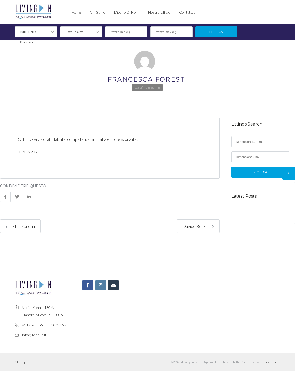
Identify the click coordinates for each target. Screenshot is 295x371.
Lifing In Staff (148, 87)
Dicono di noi (125, 12)
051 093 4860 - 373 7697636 (45, 325)
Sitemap (20, 362)
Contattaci (187, 12)
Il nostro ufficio (158, 12)
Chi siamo (98, 12)
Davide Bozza (198, 226)
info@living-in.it (34, 335)
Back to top (270, 362)
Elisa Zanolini (20, 226)
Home (76, 12)
